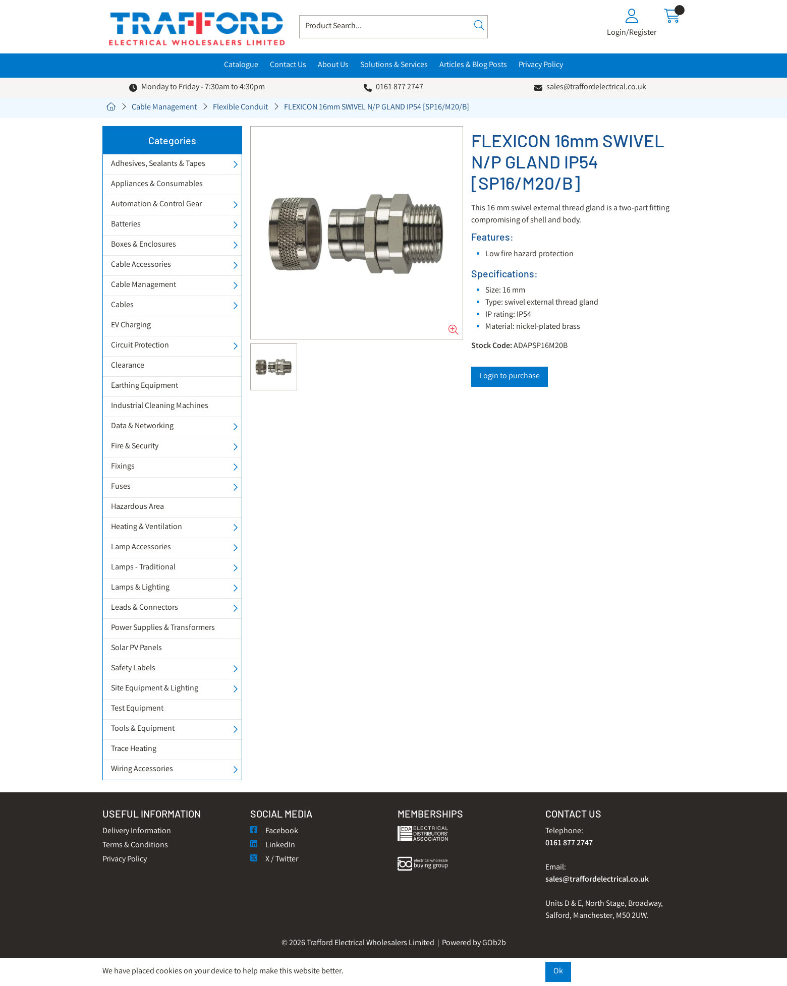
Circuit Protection (140, 346)
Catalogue (241, 65)
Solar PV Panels (136, 648)
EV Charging (131, 325)
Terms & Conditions (135, 845)
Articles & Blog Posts (473, 65)
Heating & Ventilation (146, 527)
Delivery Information (136, 831)
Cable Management (164, 107)
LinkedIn (272, 845)
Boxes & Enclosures (143, 245)
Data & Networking (142, 426)
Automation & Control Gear (156, 204)
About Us (333, 65)
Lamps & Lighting (140, 588)
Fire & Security (134, 446)
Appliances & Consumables (157, 184)
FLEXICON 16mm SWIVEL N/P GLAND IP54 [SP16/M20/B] (376, 107)
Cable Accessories (141, 265)
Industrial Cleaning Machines (159, 406)
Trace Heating (133, 749)
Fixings (123, 467)
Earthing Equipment (144, 386)
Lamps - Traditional (143, 567)
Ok (558, 971)
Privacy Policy (541, 65)
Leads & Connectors (144, 608)
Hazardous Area (137, 507)
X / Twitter (274, 859)
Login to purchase (509, 376)
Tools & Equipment (143, 729)
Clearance (127, 366)
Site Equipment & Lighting (154, 688)
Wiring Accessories (142, 769)
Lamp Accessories (141, 547)
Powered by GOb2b (474, 943)
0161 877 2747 (399, 87)
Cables (122, 305)
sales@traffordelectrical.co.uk (596, 87)
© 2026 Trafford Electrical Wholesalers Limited (358, 943)
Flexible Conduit (240, 107)
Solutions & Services (394, 65)
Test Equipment (137, 709)
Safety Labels (133, 668)
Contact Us (288, 65)
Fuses (121, 487)
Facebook (274, 831)
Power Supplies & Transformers (163, 628)
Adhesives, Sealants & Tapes (158, 164)
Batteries (126, 224)
